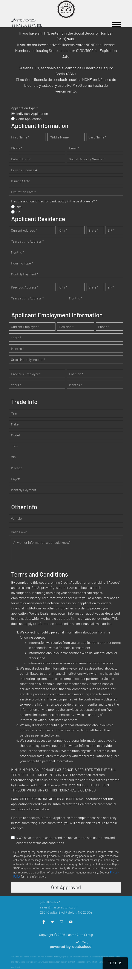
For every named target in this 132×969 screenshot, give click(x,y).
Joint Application (29, 119)
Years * (16, 338)
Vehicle (16, 518)
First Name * (20, 137)
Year (14, 413)
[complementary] (119, 956)
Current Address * (24, 230)
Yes (18, 207)
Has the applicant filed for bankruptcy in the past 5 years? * (54, 201)
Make (15, 424)
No (18, 212)
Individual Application (32, 113)
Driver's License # (24, 170)
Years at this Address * (27, 241)
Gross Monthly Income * (28, 359)
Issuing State (20, 181)
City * (63, 230)
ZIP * (111, 230)
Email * (74, 148)
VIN (13, 457)
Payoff (15, 479)
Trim (14, 446)
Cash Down (19, 532)
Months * (17, 252)
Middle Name (59, 137)
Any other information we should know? (42, 542)
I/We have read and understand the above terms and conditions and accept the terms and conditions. (65, 840)
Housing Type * (22, 263)
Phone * (16, 148)
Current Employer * (25, 327)
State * (93, 230)
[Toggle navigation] (116, 22)
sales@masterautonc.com (59, 907)
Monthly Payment (23, 490)
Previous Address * (24, 287)
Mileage (16, 468)
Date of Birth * (21, 159)
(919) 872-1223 (23, 20)
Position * (66, 327)
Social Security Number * (87, 159)
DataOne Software (77, 956)
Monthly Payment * (24, 274)
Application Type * (24, 108)
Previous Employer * (26, 374)
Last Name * (97, 137)
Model (15, 435)
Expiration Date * (23, 192)
